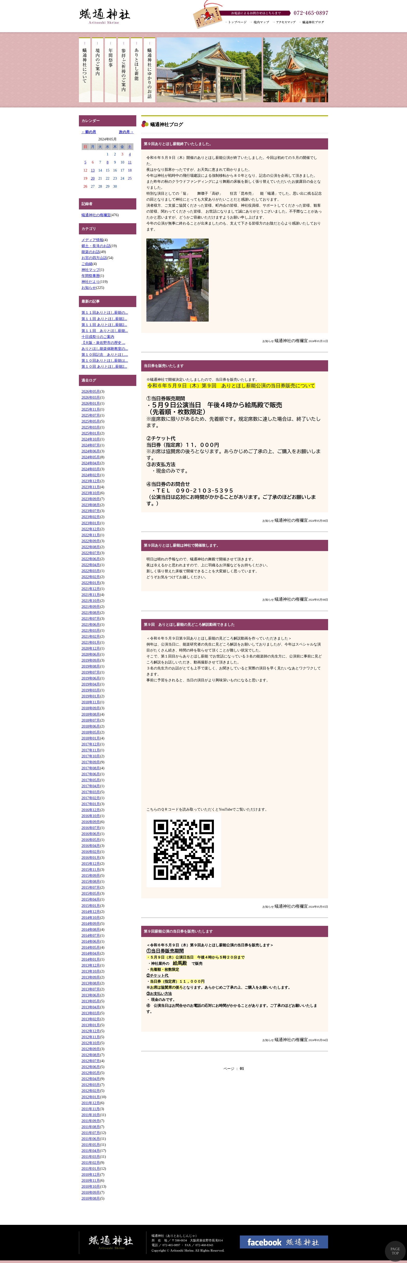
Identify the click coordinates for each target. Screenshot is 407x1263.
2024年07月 (91, 445)
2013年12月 (91, 965)
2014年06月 (91, 941)
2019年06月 (91, 678)
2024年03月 (91, 469)
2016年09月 (91, 822)
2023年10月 (91, 493)
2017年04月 (91, 786)
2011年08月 (91, 1127)
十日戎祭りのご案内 (98, 337)
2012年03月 (91, 1085)
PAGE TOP (395, 1251)
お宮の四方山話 (94, 258)
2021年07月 (91, 618)
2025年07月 (91, 415)
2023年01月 (91, 523)
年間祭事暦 (91, 276)
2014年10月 (91, 917)
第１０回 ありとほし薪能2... (104, 366)
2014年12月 (91, 911)
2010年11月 (91, 1180)
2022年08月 (91, 547)
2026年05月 (91, 391)
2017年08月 (91, 768)
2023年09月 (91, 499)
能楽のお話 (91, 252)
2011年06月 (91, 1139)
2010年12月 (91, 1174)
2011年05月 (91, 1145)
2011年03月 (91, 1157)
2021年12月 (91, 589)
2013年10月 (91, 971)
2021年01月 (91, 642)
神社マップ (91, 270)
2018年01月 (91, 738)
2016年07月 (91, 828)
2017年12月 (91, 744)
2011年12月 (91, 1103)
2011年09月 (91, 1121)
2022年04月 (91, 565)
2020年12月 (91, 648)
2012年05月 (91, 1073)
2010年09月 (91, 1192)
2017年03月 (91, 792)
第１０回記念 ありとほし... (105, 354)
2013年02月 (91, 1019)
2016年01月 (91, 857)
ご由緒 (87, 264)
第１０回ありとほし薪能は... (105, 360)
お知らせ (89, 288)
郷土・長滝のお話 (96, 246)
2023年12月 (91, 481)
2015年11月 (91, 869)
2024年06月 (91, 451)
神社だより (91, 282)
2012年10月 (91, 1043)
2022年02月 (91, 577)
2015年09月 (91, 875)
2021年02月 (91, 636)
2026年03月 (91, 397)
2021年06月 (91, 624)
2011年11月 (91, 1109)
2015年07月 (91, 887)
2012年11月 (91, 1037)
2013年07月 (91, 989)
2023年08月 (91, 505)
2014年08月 (91, 929)
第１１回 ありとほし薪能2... (104, 319)
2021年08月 (91, 612)
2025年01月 (91, 433)
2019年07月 (91, 672)
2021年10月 (91, 601)
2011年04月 (91, 1151)
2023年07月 (91, 511)
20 (92, 178)
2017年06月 (91, 774)
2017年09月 (91, 762)
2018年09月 (91, 708)
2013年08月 (91, 983)
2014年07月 (91, 935)
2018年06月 (91, 726)
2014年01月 (91, 959)
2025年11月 (91, 409)
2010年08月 (91, 1198)
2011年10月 (91, 1115)
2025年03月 (91, 427)
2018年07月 (91, 720)
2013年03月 (91, 1013)
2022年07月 (91, 553)
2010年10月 (91, 1186)
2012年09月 (91, 1049)
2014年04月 (91, 953)
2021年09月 (91, 607)
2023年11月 (91, 487)
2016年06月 (91, 834)
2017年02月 (91, 798)
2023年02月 (91, 517)
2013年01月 (91, 1025)
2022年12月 (91, 529)
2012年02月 (91, 1091)
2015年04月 (91, 899)
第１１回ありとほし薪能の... (105, 312)
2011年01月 (91, 1168)
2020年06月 (91, 654)
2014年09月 (91, 923)
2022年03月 (91, 571)
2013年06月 (91, 995)
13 (92, 170)
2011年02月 (91, 1162)
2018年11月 (91, 702)
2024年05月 (91, 457)
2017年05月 (91, 780)
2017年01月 (91, 804)
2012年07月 (91, 1061)
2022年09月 (91, 541)
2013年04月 (91, 1007)
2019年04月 (91, 684)
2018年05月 (91, 732)
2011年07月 (91, 1133)
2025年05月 (91, 421)
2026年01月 (91, 403)
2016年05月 (91, 840)
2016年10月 (91, 816)
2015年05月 (91, 893)
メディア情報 (92, 240)
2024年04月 (91, 463)
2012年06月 (91, 1067)
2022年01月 (91, 583)
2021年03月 (91, 630)
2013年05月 (91, 1001)
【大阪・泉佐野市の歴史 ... (103, 343)
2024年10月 (91, 439)
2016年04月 (91, 846)
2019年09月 (91, 660)
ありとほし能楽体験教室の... (105, 349)
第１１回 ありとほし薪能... (105, 331)
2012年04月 (91, 1079)
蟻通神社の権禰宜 (96, 215)
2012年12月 (91, 1031)
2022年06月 (91, 559)
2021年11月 (91, 595)
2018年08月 (91, 714)
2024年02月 (91, 475)
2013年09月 (91, 977)
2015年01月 (91, 906)
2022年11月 (91, 535)
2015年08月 (91, 881)
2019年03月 (91, 690)
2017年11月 (91, 750)
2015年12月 (91, 863)
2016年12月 (91, 810)
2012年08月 (91, 1055)
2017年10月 (91, 756)
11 (130, 162)
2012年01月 (91, 1097)
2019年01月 (91, 696)
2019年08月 (91, 666)
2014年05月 (91, 947)
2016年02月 (91, 852)
